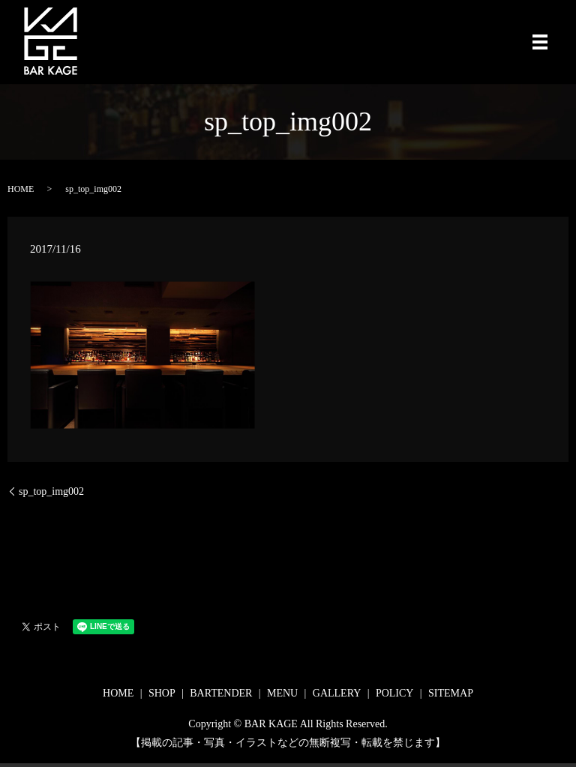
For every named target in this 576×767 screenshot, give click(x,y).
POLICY (395, 693)
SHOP (162, 693)
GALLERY (337, 693)
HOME (21, 189)
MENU (282, 693)
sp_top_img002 (51, 491)
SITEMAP (450, 693)
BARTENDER (221, 693)
